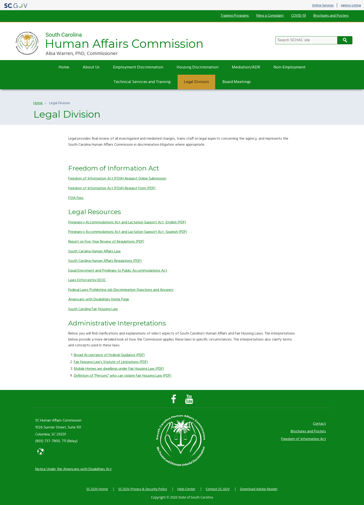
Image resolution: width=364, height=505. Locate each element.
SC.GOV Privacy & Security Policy (142, 489)
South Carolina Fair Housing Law (93, 309)
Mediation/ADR (246, 67)
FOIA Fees (76, 198)
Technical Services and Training (142, 82)
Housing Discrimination (197, 67)
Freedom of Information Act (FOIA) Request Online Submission (117, 179)
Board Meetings (236, 82)
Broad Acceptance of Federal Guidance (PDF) (109, 355)
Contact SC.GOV (218, 489)
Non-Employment (289, 67)
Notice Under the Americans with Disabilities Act (73, 469)
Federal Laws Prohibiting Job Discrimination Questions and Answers (120, 290)
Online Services (323, 5)
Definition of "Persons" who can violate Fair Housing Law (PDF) (122, 376)
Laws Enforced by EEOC (87, 280)
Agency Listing (351, 5)
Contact (319, 424)
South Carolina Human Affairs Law (94, 251)
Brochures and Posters (331, 16)
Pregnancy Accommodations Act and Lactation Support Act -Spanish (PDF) (127, 232)
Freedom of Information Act (303, 439)
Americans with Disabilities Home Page (98, 299)
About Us (91, 67)
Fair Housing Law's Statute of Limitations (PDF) (111, 362)
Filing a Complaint (270, 16)
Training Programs (235, 16)
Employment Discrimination (138, 67)
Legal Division (196, 82)
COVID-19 (298, 16)
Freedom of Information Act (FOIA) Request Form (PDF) (112, 188)
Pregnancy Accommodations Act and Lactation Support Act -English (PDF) (127, 222)
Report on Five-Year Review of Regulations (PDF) (106, 242)
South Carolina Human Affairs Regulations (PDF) (105, 261)
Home (63, 67)
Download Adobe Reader (259, 489)
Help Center (186, 489)
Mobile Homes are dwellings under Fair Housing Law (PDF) (119, 369)
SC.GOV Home (97, 489)
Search (345, 40)
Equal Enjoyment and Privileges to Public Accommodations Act (117, 271)
